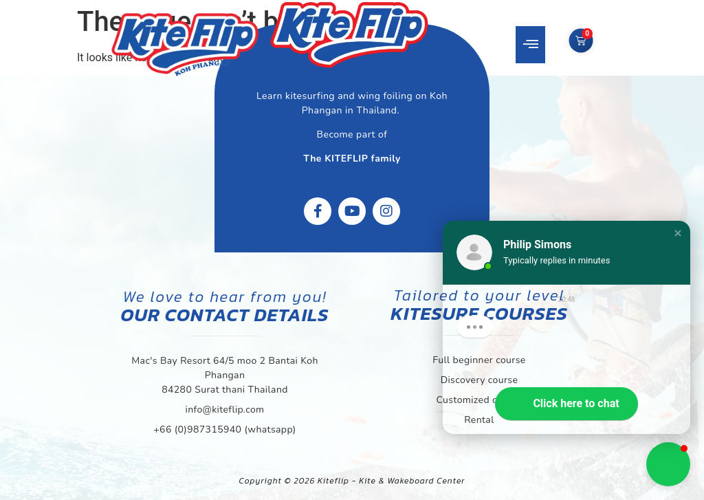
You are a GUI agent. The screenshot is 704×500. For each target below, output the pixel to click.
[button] (530, 44)
